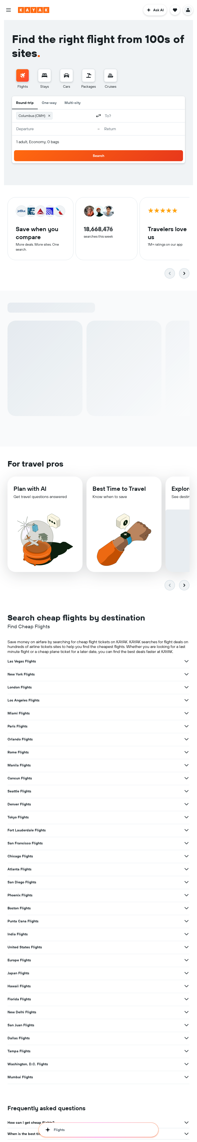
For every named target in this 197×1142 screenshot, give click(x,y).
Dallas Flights (19, 1039)
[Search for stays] (44, 75)
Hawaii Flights (19, 987)
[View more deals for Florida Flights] (187, 1000)
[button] (8, 9)
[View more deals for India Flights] (187, 935)
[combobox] (73, 115)
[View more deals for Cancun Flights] (187, 779)
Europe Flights (19, 961)
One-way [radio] (49, 102)
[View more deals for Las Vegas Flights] (187, 662)
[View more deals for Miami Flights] (187, 714)
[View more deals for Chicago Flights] (187, 857)
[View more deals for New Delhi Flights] (187, 1013)
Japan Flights (18, 974)
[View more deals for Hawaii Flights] (187, 987)
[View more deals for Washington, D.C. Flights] (187, 1065)
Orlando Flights (20, 740)
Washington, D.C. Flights (28, 1065)
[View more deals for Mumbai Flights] (187, 1078)
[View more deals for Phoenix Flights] (187, 896)
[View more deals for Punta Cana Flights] (187, 922)
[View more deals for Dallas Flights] (187, 1039)
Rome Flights (18, 753)
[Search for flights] (22, 75)
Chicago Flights (20, 857)
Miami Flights (19, 714)
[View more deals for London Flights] (187, 688)
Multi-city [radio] (72, 102)
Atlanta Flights (20, 870)
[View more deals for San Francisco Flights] (187, 844)
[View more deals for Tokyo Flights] (187, 818)
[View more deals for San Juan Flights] (187, 1026)
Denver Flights (19, 805)
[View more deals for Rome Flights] (187, 753)
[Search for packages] (88, 75)
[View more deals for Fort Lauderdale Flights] (187, 831)
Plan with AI (30, 491)
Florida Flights (19, 1000)
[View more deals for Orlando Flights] (187, 740)
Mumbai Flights (20, 1078)
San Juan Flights (21, 1026)
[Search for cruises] (110, 75)
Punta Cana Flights (23, 922)
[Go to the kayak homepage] (33, 10)
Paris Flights (18, 727)
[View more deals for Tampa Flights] (187, 1052)
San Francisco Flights (25, 844)
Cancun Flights (20, 779)
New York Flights (21, 675)
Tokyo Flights (18, 818)
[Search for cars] (66, 75)
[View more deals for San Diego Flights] (187, 883)
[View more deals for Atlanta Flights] (187, 870)
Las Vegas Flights (22, 662)
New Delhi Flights (22, 1013)
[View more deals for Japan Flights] (187, 974)
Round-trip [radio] (25, 102)
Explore (182, 492)
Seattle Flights (19, 792)
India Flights (18, 935)
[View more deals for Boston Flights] (187, 909)
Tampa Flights (19, 1052)
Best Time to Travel (119, 491)
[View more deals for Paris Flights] (187, 727)
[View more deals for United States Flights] (187, 948)
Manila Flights (19, 766)
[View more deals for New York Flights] (187, 675)
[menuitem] (22, 79)
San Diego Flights (22, 883)
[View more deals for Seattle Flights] (187, 792)
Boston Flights (19, 909)
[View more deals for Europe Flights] (187, 961)
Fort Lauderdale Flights (27, 831)
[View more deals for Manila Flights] (187, 766)
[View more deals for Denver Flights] (187, 805)
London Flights (20, 688)
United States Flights (25, 948)
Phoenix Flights (20, 896)
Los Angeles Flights (24, 701)
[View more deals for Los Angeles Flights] (187, 701)
